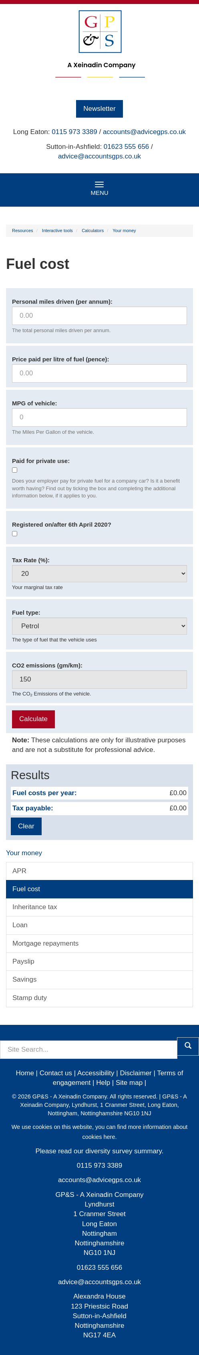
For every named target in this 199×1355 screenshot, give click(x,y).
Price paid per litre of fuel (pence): (60, 359)
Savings (24, 979)
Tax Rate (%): (31, 560)
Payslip (23, 961)
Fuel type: (26, 612)
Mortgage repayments (45, 943)
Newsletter (99, 108)
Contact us (56, 1073)
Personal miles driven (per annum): (62, 301)
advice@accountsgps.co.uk (99, 156)
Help (103, 1082)
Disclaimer (135, 1073)
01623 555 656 (126, 146)
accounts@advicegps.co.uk (144, 132)
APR (19, 871)
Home (25, 1073)
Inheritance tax (34, 907)
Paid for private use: (41, 460)
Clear (26, 826)
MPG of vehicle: (34, 403)
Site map (129, 1082)
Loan (20, 925)
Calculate (33, 719)
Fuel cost (26, 889)
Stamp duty (29, 998)
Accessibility (96, 1073)
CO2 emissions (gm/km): (47, 665)
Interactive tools (57, 230)
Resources (22, 230)
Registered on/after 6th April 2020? (61, 524)
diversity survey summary (123, 1151)
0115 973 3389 (74, 132)
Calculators (93, 230)
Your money (124, 230)
